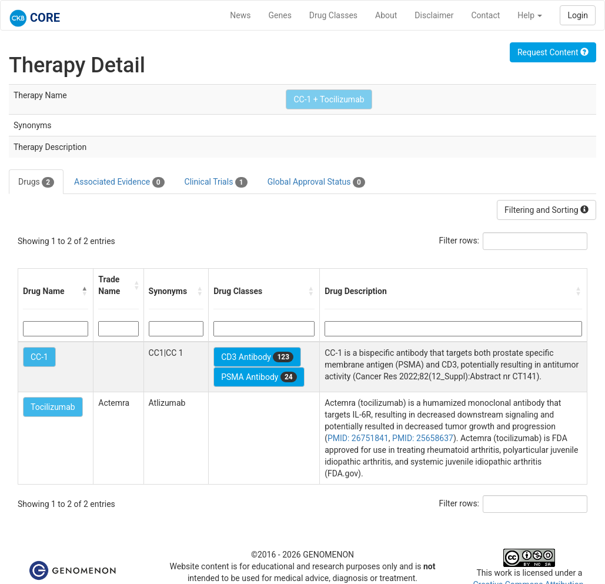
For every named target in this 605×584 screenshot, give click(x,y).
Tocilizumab (53, 407)
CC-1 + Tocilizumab (328, 99)
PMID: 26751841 (358, 438)
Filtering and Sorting (546, 210)
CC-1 (39, 357)
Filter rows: (459, 240)
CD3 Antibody (257, 357)
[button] (84, 291)
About (386, 15)
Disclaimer (434, 15)
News (240, 15)
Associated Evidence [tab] (119, 182)
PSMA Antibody (259, 377)
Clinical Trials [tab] (216, 182)
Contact (485, 15)
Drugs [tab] (36, 182)
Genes (280, 15)
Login (577, 15)
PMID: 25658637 (422, 438)
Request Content (553, 52)
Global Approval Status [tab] (316, 182)
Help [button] (529, 15)
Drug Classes (333, 15)
